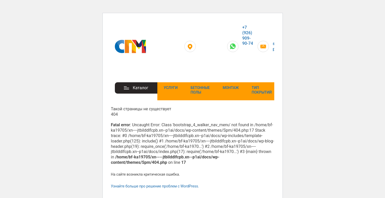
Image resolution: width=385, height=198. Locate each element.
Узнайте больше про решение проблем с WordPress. (155, 186)
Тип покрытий (262, 90)
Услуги (171, 88)
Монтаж (231, 88)
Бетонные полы (200, 90)
